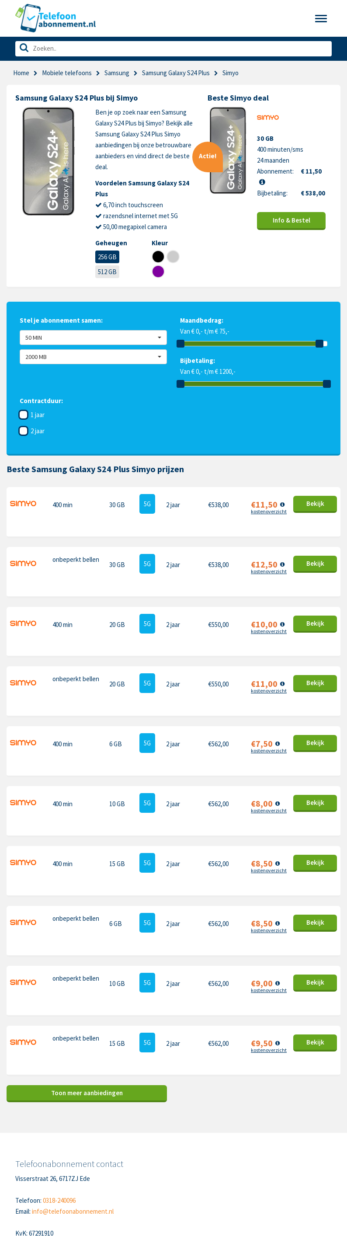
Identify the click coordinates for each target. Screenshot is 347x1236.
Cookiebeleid (108, 1135)
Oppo (263, 1176)
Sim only (26, 1135)
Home (21, 73)
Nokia (263, 1135)
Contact (102, 1122)
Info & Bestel (291, 220)
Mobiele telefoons (67, 73)
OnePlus (191, 1149)
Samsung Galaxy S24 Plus (176, 73)
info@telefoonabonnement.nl (73, 1062)
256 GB (107, 257)
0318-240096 (59, 1051)
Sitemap (102, 1176)
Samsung (116, 73)
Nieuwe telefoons (40, 1149)
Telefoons (29, 1122)
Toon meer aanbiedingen (87, 943)
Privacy (101, 1149)
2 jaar (38, 431)
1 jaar (38, 415)
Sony (263, 1162)
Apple (187, 1122)
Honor (264, 1149)
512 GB (107, 272)
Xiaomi (189, 1176)
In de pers (28, 1176)
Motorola (268, 1122)
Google (189, 1162)
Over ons (27, 1162)
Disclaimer (105, 1162)
